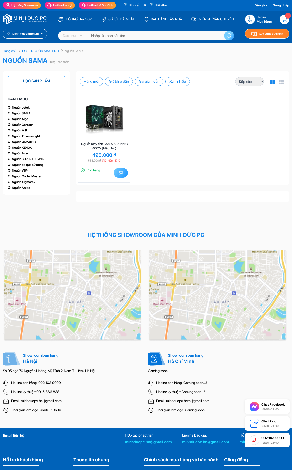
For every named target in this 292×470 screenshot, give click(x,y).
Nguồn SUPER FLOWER (28, 159)
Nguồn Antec (21, 188)
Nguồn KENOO (22, 147)
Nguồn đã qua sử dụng (27, 165)
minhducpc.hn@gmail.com (148, 442)
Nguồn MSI (19, 130)
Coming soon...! (160, 371)
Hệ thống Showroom (22, 5)
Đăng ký (261, 5)
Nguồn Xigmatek (23, 182)
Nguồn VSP (20, 170)
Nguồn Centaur (22, 124)
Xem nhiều (177, 81)
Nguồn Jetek (21, 107)
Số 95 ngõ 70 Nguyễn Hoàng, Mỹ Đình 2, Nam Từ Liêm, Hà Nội (49, 371)
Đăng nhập (281, 5)
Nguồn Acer (20, 153)
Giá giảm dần (149, 81)
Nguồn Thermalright (26, 136)
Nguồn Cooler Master (27, 176)
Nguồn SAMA (21, 113)
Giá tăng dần (119, 81)
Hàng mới (91, 81)
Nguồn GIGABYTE (24, 142)
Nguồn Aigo (20, 119)
